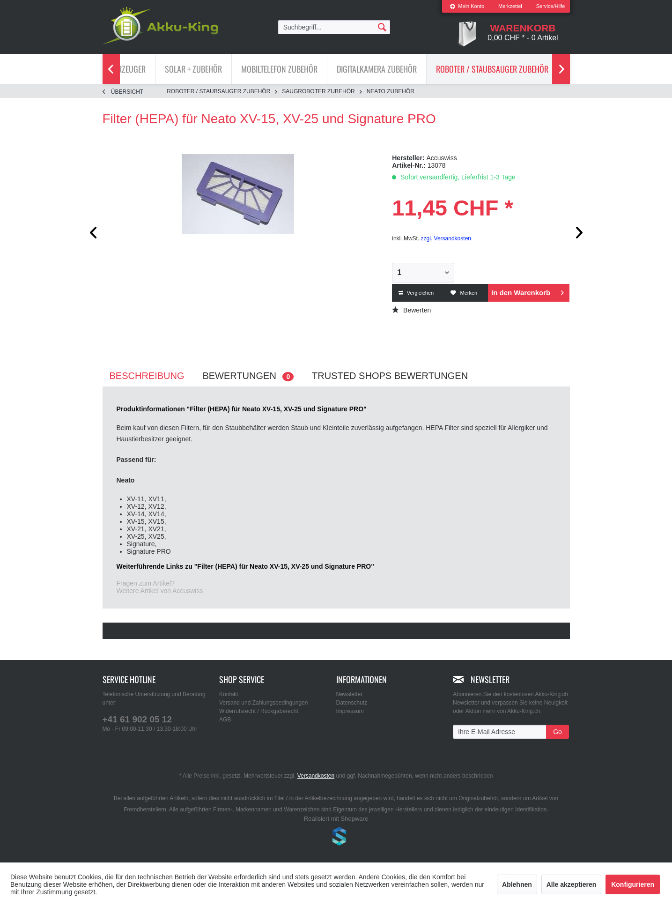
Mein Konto (467, 6)
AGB (225, 719)
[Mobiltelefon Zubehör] (279, 69)
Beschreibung (147, 376)
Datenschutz (352, 702)
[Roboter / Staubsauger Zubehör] (492, 69)
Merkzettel (510, 6)
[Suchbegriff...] (334, 27)
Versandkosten (315, 775)
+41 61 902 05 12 (137, 719)
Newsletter (349, 694)
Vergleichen (416, 293)
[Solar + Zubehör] (193, 69)
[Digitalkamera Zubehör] (376, 69)
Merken (463, 293)
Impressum (350, 711)
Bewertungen (248, 376)
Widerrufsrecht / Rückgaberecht (258, 711)
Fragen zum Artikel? (146, 583)
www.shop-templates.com (336, 837)
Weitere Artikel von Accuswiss (160, 590)
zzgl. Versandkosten (446, 238)
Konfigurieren (632, 884)
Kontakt (228, 694)
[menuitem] (467, 6)
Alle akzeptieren (571, 884)
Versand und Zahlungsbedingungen (263, 702)
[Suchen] (382, 26)
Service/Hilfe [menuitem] (550, 6)
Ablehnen (517, 884)
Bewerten (411, 310)
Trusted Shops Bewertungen (390, 376)
